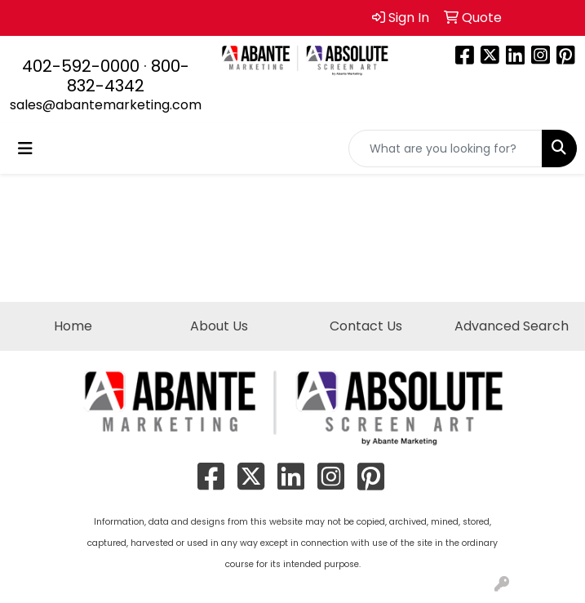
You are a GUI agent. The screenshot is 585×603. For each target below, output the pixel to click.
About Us (219, 326)
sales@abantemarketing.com (106, 104)
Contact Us (366, 326)
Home (73, 326)
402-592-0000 (81, 66)
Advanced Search (511, 326)
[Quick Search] (445, 148)
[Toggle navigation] (25, 148)
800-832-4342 (128, 76)
